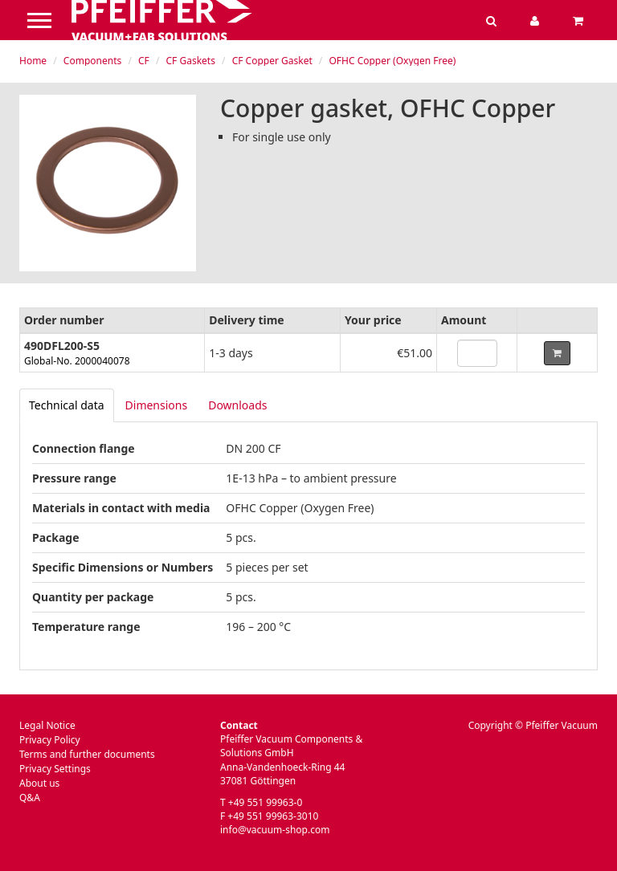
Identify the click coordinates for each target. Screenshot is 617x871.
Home (33, 60)
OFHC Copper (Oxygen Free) (392, 60)
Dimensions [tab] (156, 405)
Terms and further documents (87, 754)
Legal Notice (47, 725)
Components (92, 60)
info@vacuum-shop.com (274, 829)
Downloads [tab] (237, 405)
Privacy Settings (55, 768)
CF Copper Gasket (272, 60)
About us (39, 783)
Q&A (29, 797)
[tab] (66, 405)
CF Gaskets (190, 60)
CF (143, 60)
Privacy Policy (49, 740)
